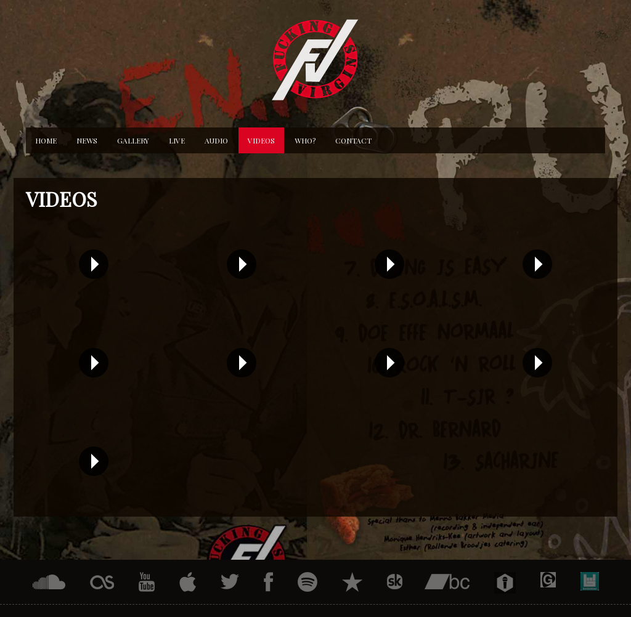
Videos (261, 140)
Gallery (133, 140)
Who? (305, 140)
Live (177, 140)
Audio (216, 140)
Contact (353, 140)
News (86, 140)
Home (46, 140)
